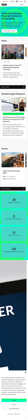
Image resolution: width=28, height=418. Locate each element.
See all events (5, 188)
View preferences (14, 408)
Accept (14, 400)
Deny (14, 404)
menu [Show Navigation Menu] (21, 4)
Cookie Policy (10, 413)
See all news (5, 87)
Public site (5, 1)
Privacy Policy (17, 413)
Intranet (12, 1)
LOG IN (21, 1)
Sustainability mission (9, 31)
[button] (26, 372)
